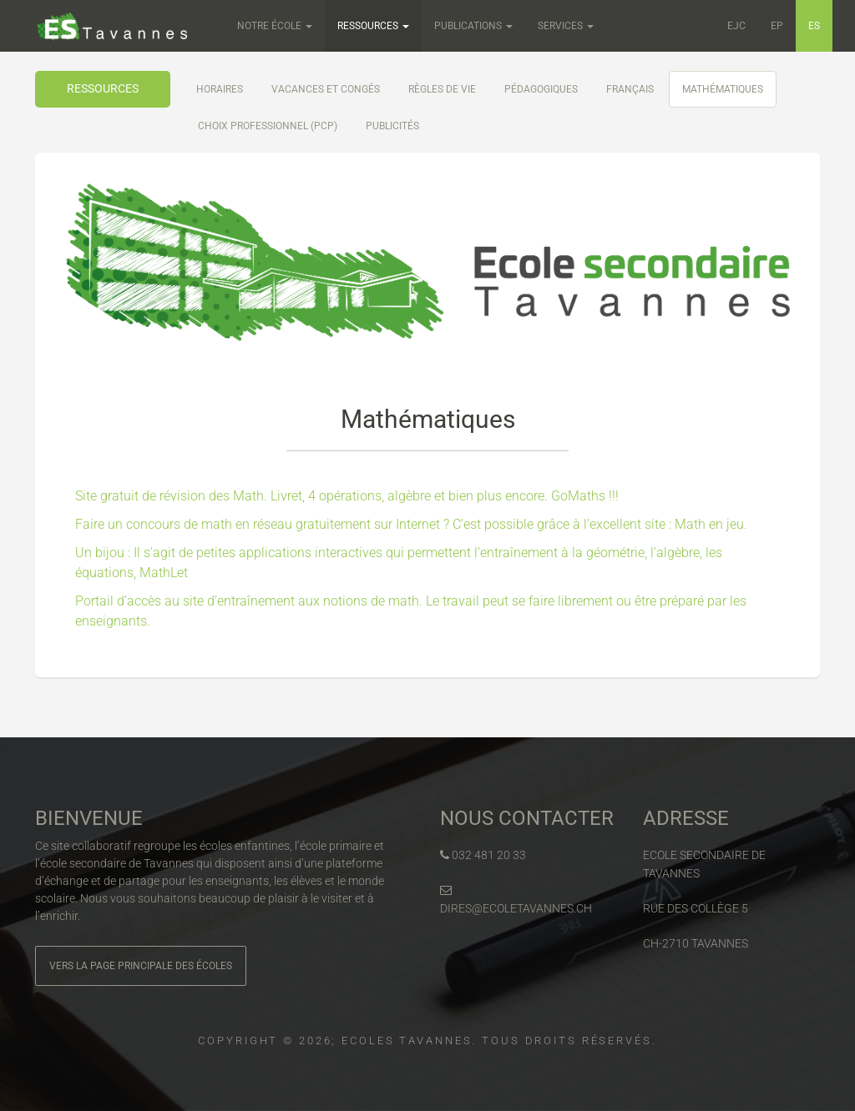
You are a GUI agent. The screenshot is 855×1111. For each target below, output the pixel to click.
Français (630, 89)
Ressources (373, 26)
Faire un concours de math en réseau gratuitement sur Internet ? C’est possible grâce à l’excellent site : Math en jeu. (411, 524)
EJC (736, 26)
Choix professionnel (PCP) (267, 126)
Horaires (219, 89)
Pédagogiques (541, 89)
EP (777, 26)
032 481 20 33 (483, 855)
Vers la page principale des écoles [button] (140, 966)
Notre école (274, 26)
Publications (473, 26)
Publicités (392, 126)
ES (814, 26)
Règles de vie (442, 89)
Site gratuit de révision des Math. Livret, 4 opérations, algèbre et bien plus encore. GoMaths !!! (347, 496)
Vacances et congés (325, 89)
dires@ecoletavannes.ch (516, 899)
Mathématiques (722, 89)
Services (566, 26)
